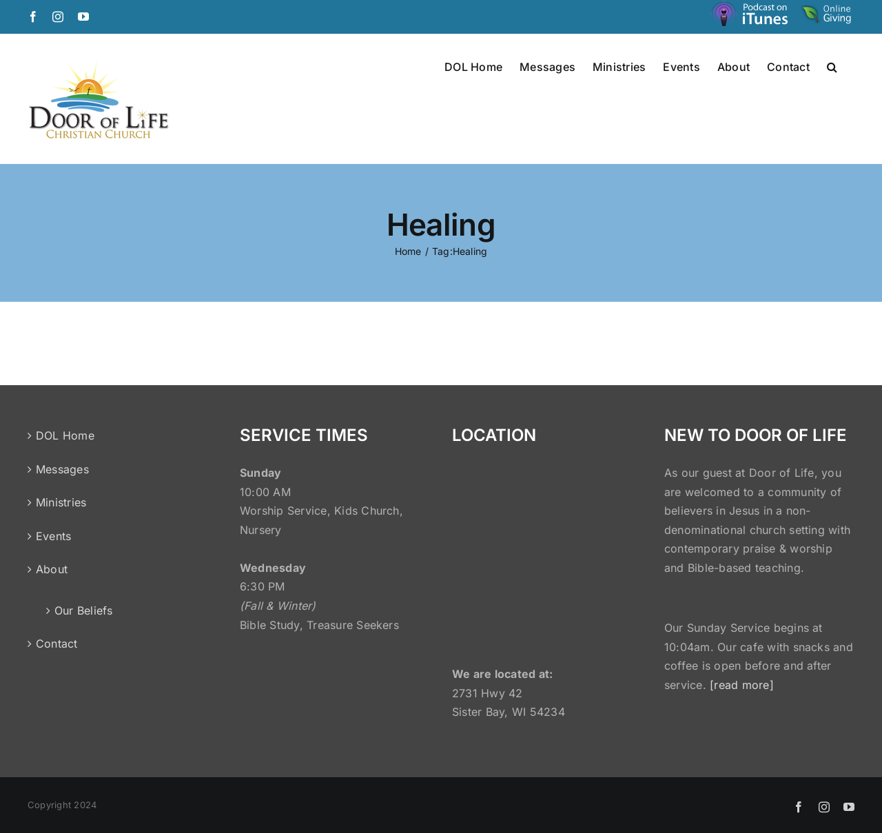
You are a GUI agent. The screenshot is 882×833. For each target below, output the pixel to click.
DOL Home (65, 435)
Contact (57, 643)
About (52, 569)
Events (53, 536)
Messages (62, 469)
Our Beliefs (83, 610)
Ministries (61, 502)
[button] (832, 66)
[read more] (742, 685)
